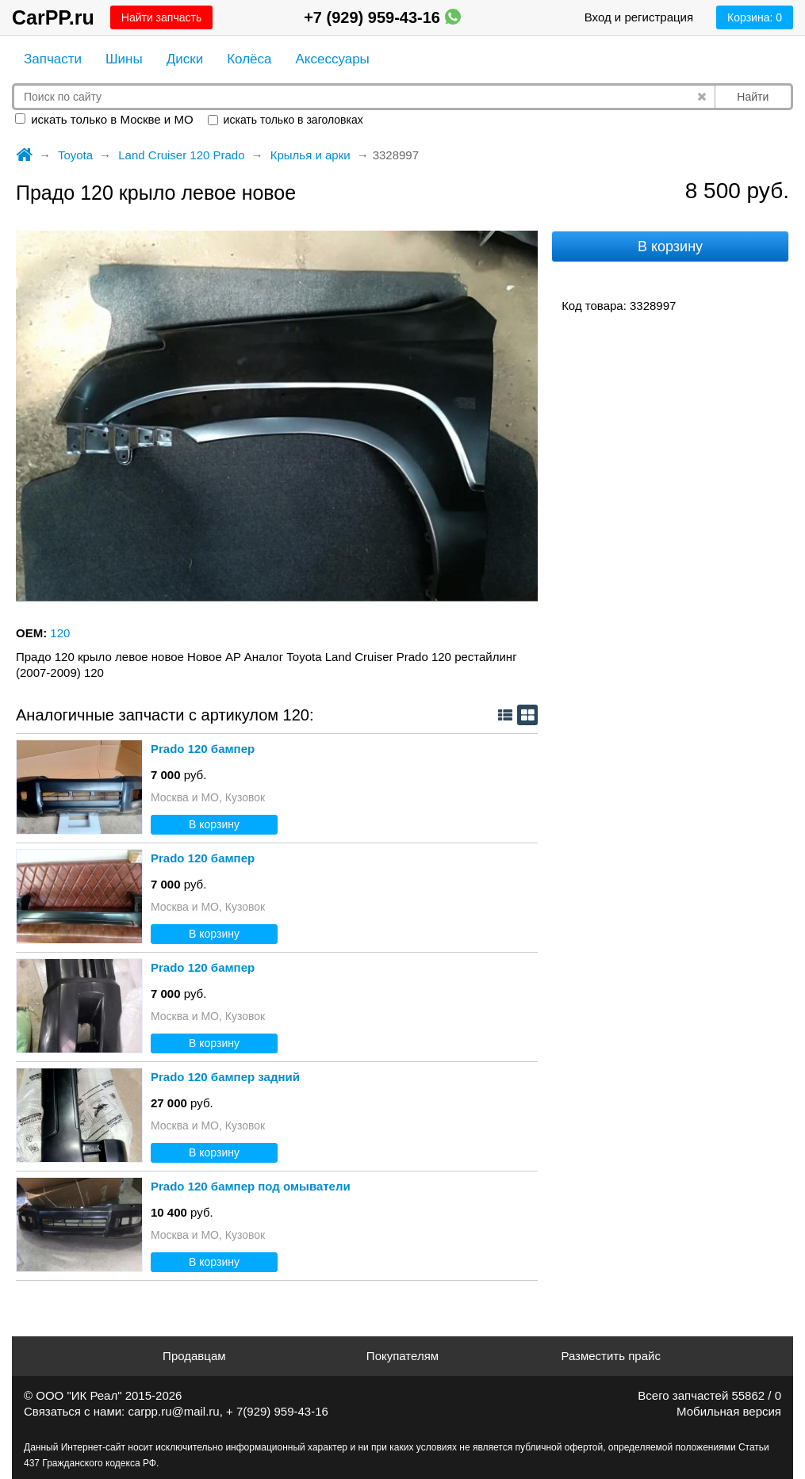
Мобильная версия (729, 1411)
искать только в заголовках (285, 119)
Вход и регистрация (639, 17)
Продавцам (194, 1355)
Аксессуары (332, 59)
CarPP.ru (53, 17)
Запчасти (53, 59)
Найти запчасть (161, 17)
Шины (124, 59)
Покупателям (402, 1355)
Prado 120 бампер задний (225, 1076)
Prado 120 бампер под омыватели (251, 1186)
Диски (185, 59)
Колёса (249, 59)
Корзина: (754, 17)
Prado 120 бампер (203, 748)
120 (60, 633)
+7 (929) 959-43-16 (382, 17)
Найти (753, 96)
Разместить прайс (611, 1355)
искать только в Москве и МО (104, 119)
